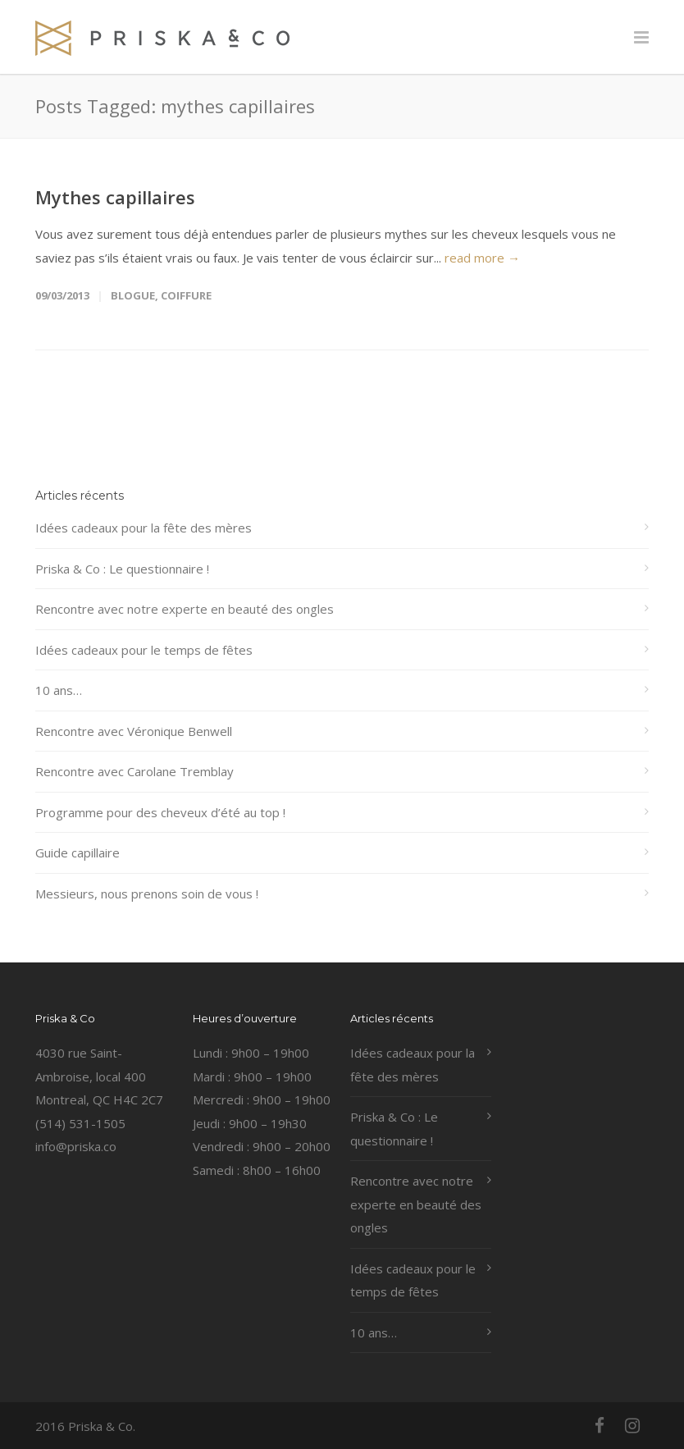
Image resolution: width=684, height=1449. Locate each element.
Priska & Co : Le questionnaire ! (122, 568)
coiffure (186, 295)
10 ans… (58, 690)
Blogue (133, 295)
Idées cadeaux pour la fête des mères (143, 527)
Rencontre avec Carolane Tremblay (134, 771)
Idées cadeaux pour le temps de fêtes (144, 650)
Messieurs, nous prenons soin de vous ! (146, 893)
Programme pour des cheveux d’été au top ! (160, 812)
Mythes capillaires (115, 197)
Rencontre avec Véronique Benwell (133, 731)
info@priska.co (75, 1146)
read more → (482, 257)
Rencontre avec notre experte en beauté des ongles (184, 609)
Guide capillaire (77, 852)
